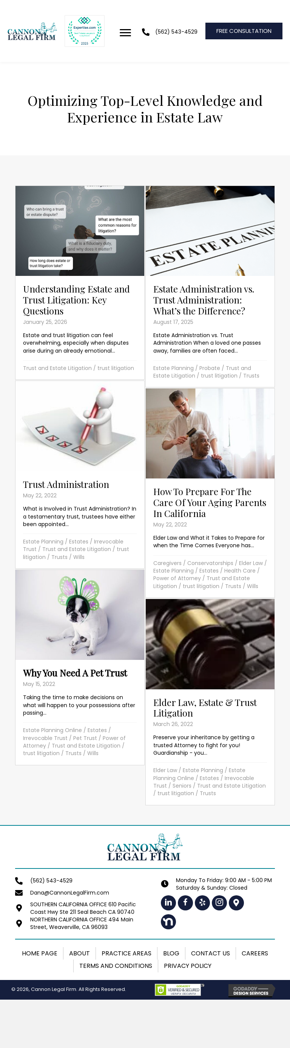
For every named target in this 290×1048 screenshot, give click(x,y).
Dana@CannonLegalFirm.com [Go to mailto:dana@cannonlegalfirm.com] (69, 892)
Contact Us (210, 953)
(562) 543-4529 (176, 32)
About (79, 953)
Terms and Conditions (115, 965)
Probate (209, 368)
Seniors (182, 785)
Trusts (251, 375)
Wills (79, 557)
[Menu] (125, 32)
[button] (168, 902)
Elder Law (251, 563)
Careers (255, 953)
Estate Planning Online (52, 730)
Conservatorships (210, 563)
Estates (78, 541)
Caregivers (167, 563)
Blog (171, 953)
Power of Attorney (177, 578)
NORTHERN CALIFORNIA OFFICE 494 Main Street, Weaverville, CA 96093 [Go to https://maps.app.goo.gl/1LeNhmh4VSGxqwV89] (81, 923)
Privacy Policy (187, 965)
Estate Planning (173, 368)
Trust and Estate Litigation (57, 368)
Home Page (39, 953)
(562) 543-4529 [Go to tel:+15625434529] (51, 880)
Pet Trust (85, 738)
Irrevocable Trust (45, 738)
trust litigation (115, 368)
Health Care (240, 570)
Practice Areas (126, 953)
